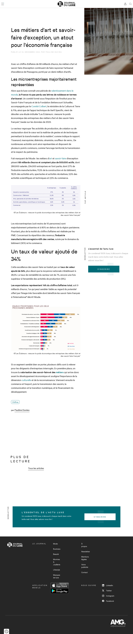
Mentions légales (85, 558)
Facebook (108, 601)
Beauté (56, 554)
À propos (84, 545)
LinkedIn (107, 585)
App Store (60, 585)
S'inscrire (104, 269)
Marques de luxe (56, 576)
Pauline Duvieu (54, 52)
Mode (55, 543)
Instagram (108, 595)
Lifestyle (56, 569)
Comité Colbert (38, 106)
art (50, 158)
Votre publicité (84, 565)
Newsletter (85, 551)
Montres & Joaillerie (56, 562)
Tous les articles (36, 468)
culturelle (26, 379)
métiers (60, 372)
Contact (84, 572)
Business (56, 549)
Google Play (60, 591)
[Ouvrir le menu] (2, 4)
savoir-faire (60, 158)
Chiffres (15, 402)
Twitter (107, 590)
